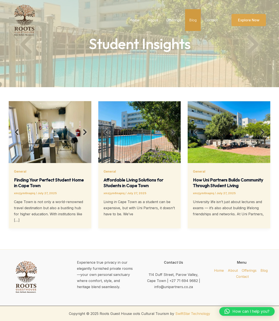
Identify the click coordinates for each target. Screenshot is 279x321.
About (157, 20)
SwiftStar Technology (193, 313)
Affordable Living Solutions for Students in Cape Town (134, 182)
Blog (194, 20)
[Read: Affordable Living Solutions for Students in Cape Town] (139, 131)
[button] (246, 20)
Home (140, 20)
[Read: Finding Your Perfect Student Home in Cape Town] (50, 131)
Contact (211, 20)
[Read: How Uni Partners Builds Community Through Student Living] (229, 131)
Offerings (176, 20)
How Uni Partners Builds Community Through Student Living (228, 182)
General (20, 171)
